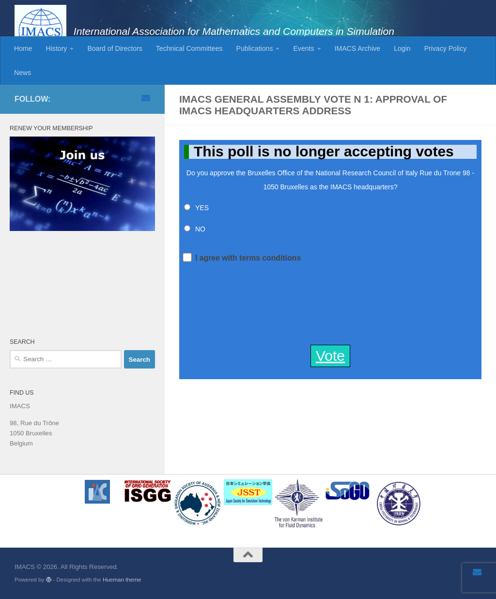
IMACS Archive (358, 48)
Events (303, 48)
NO (200, 229)
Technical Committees (189, 48)
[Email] (145, 97)
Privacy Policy (445, 48)
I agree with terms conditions (242, 257)
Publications (254, 48)
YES (202, 208)
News (22, 73)
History (56, 48)
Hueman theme (122, 579)
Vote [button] (330, 356)
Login (402, 48)
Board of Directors (114, 48)
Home (23, 48)
